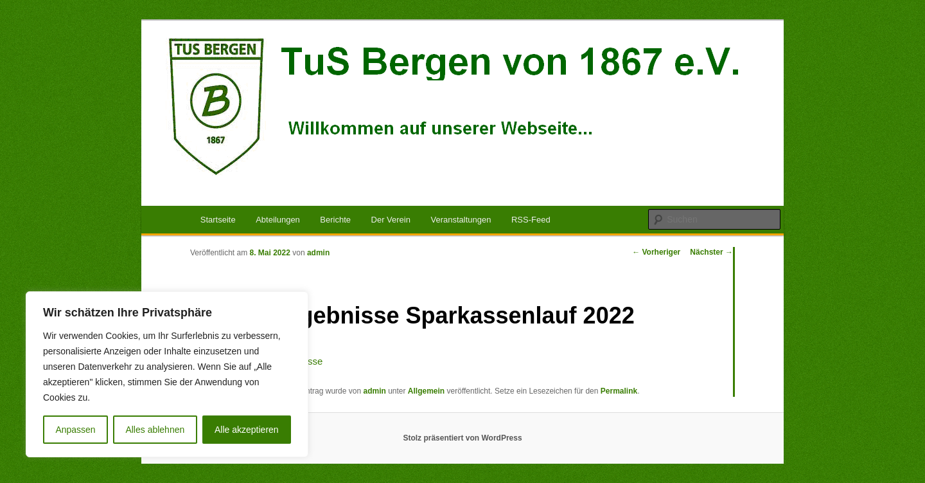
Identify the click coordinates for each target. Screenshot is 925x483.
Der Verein (390, 219)
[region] (167, 374)
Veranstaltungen (460, 219)
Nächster (711, 252)
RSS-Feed (531, 219)
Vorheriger (656, 252)
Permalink (619, 391)
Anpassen (75, 429)
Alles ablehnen (154, 429)
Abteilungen (278, 219)
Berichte (335, 219)
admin (318, 252)
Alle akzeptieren (247, 429)
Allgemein (426, 391)
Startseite (218, 219)
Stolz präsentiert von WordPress (462, 437)
